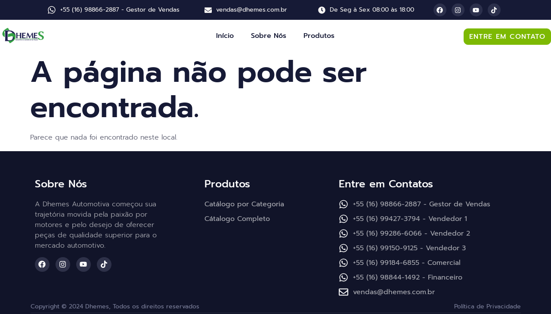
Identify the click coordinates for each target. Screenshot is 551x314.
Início (225, 36)
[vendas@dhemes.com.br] (208, 10)
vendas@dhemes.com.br (251, 9)
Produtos (318, 36)
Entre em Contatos (386, 184)
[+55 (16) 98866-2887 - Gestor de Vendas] (51, 10)
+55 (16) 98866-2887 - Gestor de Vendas (120, 9)
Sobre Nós (268, 36)
